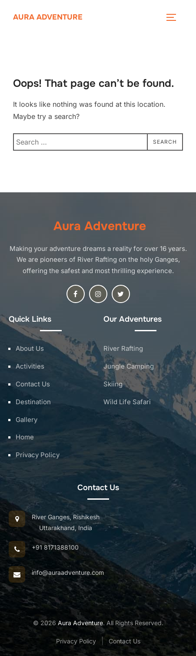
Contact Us (33, 384)
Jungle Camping (128, 366)
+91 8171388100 (55, 547)
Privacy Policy (38, 455)
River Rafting (123, 348)
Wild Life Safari (127, 402)
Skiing (113, 384)
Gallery (26, 419)
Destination (33, 402)
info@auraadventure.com (68, 572)
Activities (30, 366)
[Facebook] (75, 294)
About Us (30, 348)
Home (25, 437)
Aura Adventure (48, 17)
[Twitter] (121, 294)
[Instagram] (98, 294)
